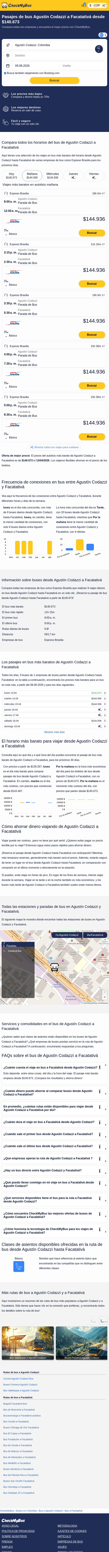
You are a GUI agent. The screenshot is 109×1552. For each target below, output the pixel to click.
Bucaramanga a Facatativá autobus (22, 1419)
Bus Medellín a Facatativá (17, 1466)
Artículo (64, 1539)
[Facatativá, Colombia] (58, 55)
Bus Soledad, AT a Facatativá (18, 1496)
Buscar (92, 232)
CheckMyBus (7, 1514)
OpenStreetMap (90, 1006)
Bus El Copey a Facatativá (17, 1436)
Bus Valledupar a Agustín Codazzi (21, 1394)
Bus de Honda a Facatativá (17, 1448)
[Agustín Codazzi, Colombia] (58, 45)
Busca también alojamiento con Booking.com (33, 73)
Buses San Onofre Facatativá (18, 1484)
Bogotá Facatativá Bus (15, 1407)
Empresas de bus (70, 1545)
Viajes (62, 1550)
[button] (54, 971)
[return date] (82, 66)
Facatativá (95, 938)
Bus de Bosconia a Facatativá (19, 1413)
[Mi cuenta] (83, 5)
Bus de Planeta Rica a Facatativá (20, 1478)
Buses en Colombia (26, 1514)
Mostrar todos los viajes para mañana (54, 447)
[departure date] (36, 66)
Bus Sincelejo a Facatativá (17, 1490)
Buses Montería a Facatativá (18, 1472)
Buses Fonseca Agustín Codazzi (20, 1388)
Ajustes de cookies (72, 1534)
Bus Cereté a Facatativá (16, 1425)
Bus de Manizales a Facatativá (19, 1460)
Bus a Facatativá (73, 1514)
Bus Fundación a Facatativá (18, 1442)
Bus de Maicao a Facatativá (18, 1454)
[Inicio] (40, 5)
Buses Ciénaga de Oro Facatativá (21, 1430)
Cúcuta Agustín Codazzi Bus (18, 1382)
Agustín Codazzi (67, 938)
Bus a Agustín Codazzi (51, 1514)
